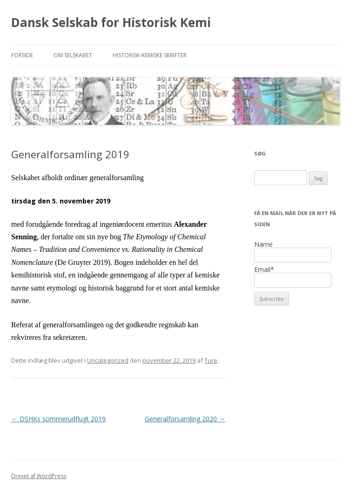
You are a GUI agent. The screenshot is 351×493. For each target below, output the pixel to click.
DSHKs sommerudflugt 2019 (58, 418)
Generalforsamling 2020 (185, 418)
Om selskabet (73, 55)
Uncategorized (107, 360)
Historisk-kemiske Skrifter (150, 55)
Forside (22, 55)
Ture (210, 360)
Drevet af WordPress (38, 476)
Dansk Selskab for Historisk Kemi (111, 22)
